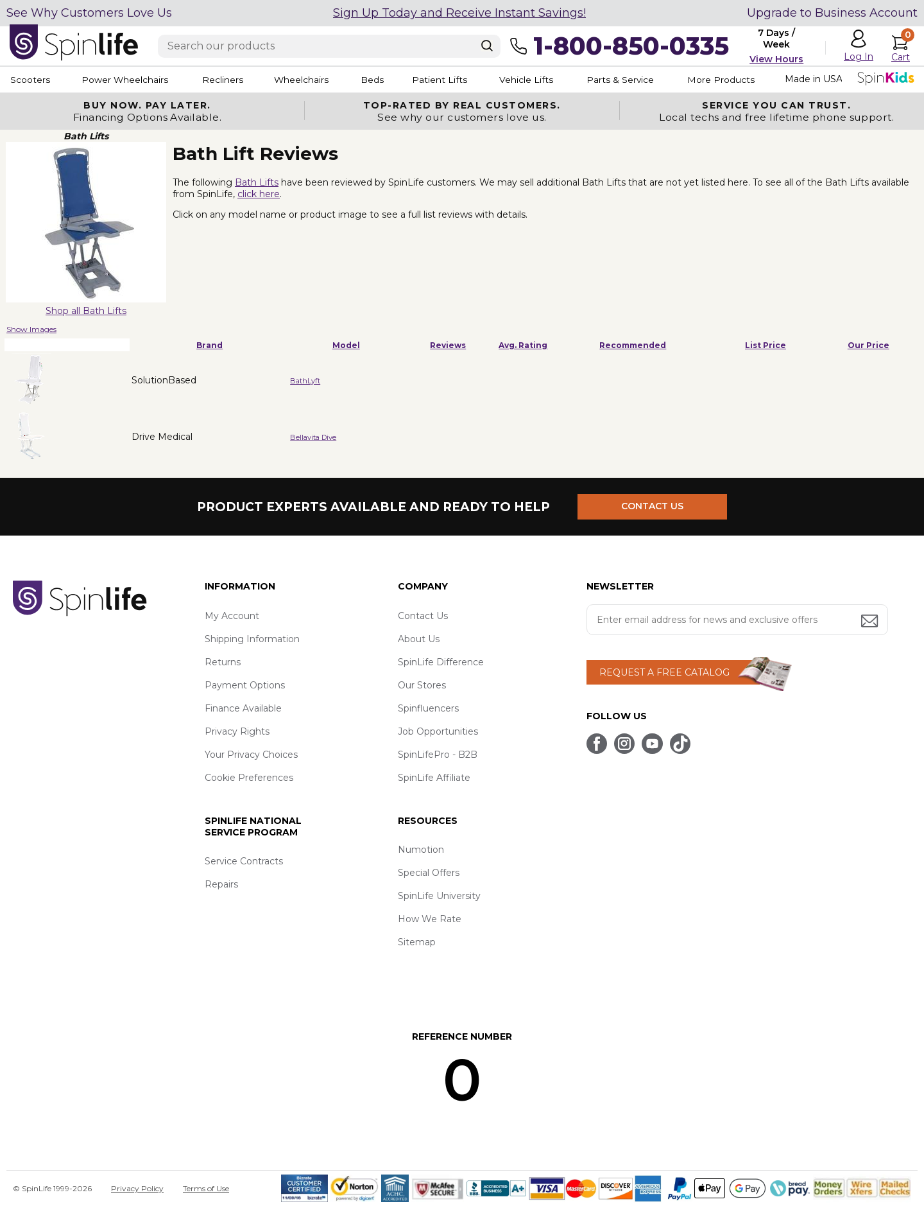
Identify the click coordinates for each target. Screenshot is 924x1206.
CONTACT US (653, 506)
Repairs (221, 884)
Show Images (31, 329)
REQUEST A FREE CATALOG (664, 672)
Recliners (228, 79)
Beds (384, 79)
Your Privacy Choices (251, 754)
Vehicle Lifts (544, 79)
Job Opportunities (438, 731)
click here (258, 194)
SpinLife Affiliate (434, 777)
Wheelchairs (310, 79)
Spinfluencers (428, 708)
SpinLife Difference (441, 662)
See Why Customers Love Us (89, 13)
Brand (209, 345)
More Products (744, 79)
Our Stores (422, 685)
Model (346, 345)
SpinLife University (439, 896)
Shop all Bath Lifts (86, 311)
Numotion (421, 849)
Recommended (632, 345)
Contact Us (423, 616)
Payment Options (245, 685)
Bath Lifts (256, 182)
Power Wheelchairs (127, 79)
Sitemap (417, 942)
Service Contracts (244, 861)
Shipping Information (252, 639)
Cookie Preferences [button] (249, 777)
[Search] (487, 45)
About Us (419, 639)
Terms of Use (206, 1188)
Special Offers (428, 872)
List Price (765, 345)
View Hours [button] (776, 59)
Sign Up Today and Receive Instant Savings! (459, 13)
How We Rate (429, 919)
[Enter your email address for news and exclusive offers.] (737, 619)
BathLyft (305, 380)
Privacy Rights (237, 731)
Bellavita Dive (313, 437)
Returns (223, 662)
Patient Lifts (454, 79)
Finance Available (243, 708)
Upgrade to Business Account (832, 13)
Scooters (29, 79)
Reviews (448, 345)
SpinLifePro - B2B (437, 754)
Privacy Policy (137, 1188)
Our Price (868, 345)
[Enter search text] (329, 46)
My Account (232, 616)
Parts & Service (641, 79)
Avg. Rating (523, 345)
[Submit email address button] (870, 622)
